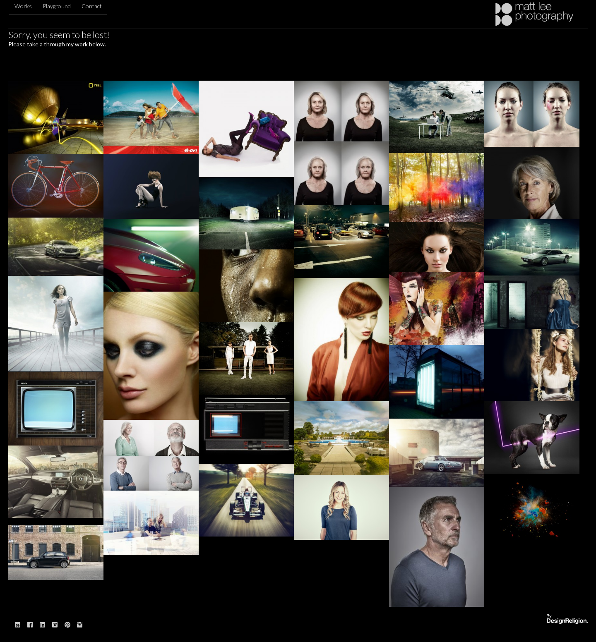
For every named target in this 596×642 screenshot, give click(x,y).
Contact (92, 6)
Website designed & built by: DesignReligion (567, 619)
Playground (57, 6)
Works (23, 6)
